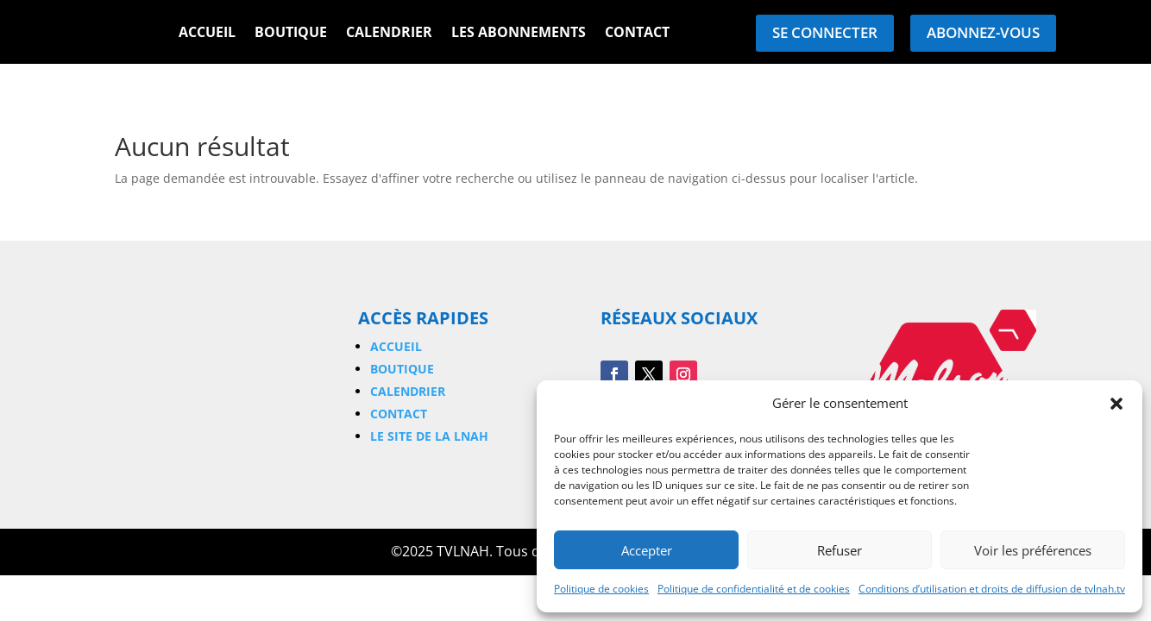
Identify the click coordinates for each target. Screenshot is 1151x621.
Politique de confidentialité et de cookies (753, 588)
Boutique (291, 33)
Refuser (839, 550)
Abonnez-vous (983, 32)
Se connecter (824, 32)
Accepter (646, 550)
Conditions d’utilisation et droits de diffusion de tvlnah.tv (992, 588)
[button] (1116, 403)
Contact (637, 33)
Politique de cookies (601, 588)
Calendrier (389, 33)
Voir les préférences (1032, 550)
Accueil (207, 33)
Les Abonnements (518, 33)
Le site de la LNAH (429, 436)
